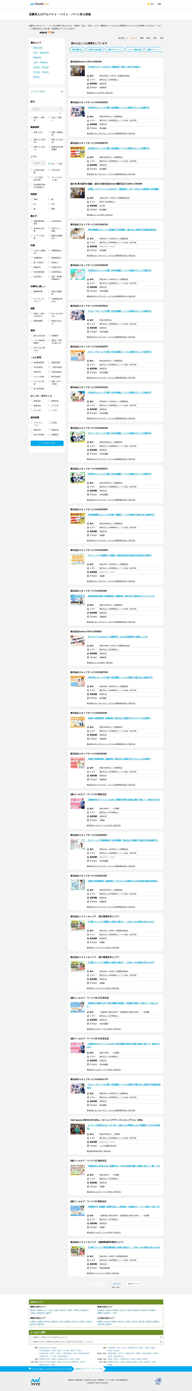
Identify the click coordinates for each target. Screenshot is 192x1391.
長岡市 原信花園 (95, 50)
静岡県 (60, 1359)
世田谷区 (84, 1310)
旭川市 (135, 1322)
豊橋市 (100, 1313)
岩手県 (144, 1353)
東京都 (41, 1348)
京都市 (40, 1322)
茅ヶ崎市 (66, 1350)
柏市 (74, 1353)
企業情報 (70, 1380)
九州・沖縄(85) (40, 62)
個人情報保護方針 (122, 1380)
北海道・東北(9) (41, 67)
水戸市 (46, 1356)
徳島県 (82, 1362)
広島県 (41, 1362)
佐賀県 (122, 1362)
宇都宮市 (86, 1353)
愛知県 (41, 1359)
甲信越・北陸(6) (41, 72)
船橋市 (69, 1353)
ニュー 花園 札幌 (134, 50)
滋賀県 (153, 1348)
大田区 (33, 1313)
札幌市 (100, 1322)
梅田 (113, 1348)
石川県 (121, 1359)
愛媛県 (41, 1365)
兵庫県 (130, 1348)
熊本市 (108, 1324)
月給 (161, 38)
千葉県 (64, 1353)
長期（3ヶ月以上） (39, 158)
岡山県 (47, 1362)
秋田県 (155, 1353)
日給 (155, 38)
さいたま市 (48, 1310)
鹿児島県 (147, 1362)
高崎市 (65, 1356)
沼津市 (129, 1310)
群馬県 (60, 1356)
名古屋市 (100, 1310)
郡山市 (142, 1322)
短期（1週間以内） (57, 143)
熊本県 (134, 1362)
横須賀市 (40, 1313)
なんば (123, 1348)
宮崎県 (153, 1362)
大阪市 (33, 1322)
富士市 (122, 1310)
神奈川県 (42, 1350)
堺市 (62, 1322)
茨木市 (75, 1322)
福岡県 (110, 1362)
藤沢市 (60, 1350)
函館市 (156, 1322)
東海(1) (36, 77)
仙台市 (107, 1322)
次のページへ (134, 1284)
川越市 (46, 1353)
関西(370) (37, 48)
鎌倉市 (73, 1350)
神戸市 (47, 1322)
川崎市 (76, 1310)
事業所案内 (79, 1380)
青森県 (138, 1353)
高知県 (53, 1365)
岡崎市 (54, 1359)
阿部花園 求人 (77, 50)
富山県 (116, 1359)
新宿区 (40, 1310)
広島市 (128, 1322)
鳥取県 (53, 1362)
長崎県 (128, 1362)
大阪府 (110, 1348)
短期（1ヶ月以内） (39, 150)
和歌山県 (116, 1350)
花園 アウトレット (114, 50)
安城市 (107, 1313)
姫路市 (68, 1322)
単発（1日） (38, 142)
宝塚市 (82, 1322)
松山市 (121, 1322)
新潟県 (110, 1359)
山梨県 (139, 1359)
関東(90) (37, 57)
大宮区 (58, 1353)
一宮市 (114, 1313)
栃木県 (80, 1353)
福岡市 (114, 1322)
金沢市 (126, 1359)
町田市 (54, 1348)
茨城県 (41, 1356)
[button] (161, 49)
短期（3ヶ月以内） (57, 150)
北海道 (110, 1353)
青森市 (149, 1322)
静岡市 (115, 1310)
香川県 (71, 1362)
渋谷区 (62, 1310)
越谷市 (48, 1313)
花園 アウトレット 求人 (156, 50)
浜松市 (108, 1310)
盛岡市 (149, 1353)
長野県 (145, 1359)
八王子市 (47, 1348)
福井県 (133, 1359)
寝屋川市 (40, 1324)
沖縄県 (110, 1365)
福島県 (116, 1356)
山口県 (65, 1362)
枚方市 (33, 1324)
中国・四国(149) (41, 53)
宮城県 (127, 1353)
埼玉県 (41, 1353)
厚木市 (79, 1350)
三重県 (77, 1359)
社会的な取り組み (90, 1380)
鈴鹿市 (152, 1310)
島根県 (59, 1362)
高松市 (76, 1362)
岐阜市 (136, 1310)
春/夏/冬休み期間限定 (57, 158)
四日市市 (144, 1310)
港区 (56, 1310)
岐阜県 (71, 1359)
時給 (148, 38)
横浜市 (33, 1310)
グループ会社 (109, 1380)
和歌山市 (54, 1322)
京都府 (147, 1348)
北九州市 (100, 1324)
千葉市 (69, 1310)
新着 (141, 38)
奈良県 (110, 1350)
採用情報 (101, 1380)
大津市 (88, 1322)
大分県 (140, 1362)
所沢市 (52, 1353)
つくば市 (53, 1356)
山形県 (110, 1356)
